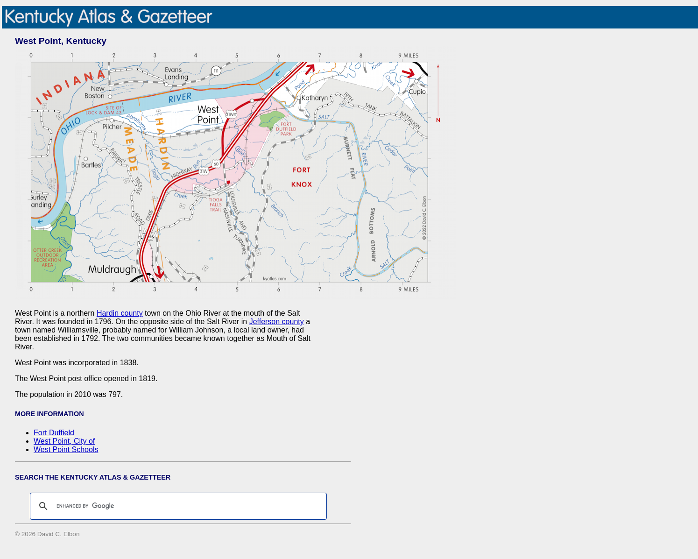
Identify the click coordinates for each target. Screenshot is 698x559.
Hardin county (120, 313)
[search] (176, 506)
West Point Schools (66, 449)
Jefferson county (276, 321)
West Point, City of (64, 441)
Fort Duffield (54, 433)
